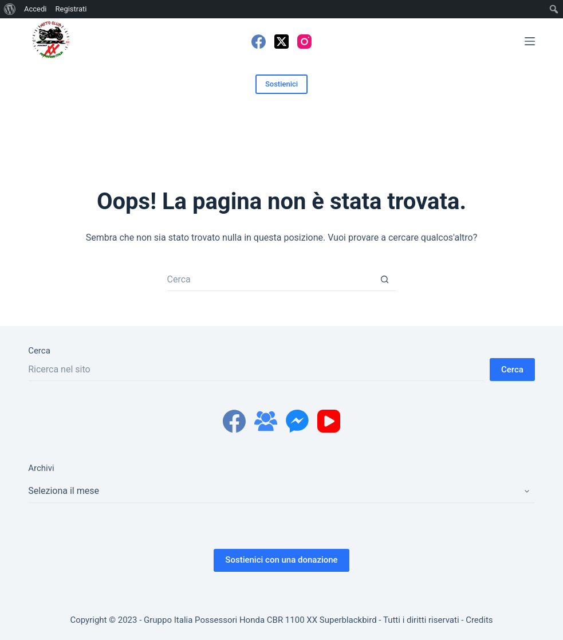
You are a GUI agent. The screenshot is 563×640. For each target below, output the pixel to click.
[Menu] (530, 41)
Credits (479, 620)
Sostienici (281, 84)
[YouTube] (328, 421)
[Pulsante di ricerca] (384, 279)
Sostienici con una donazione (281, 560)
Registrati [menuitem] (70, 9)
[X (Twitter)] (281, 41)
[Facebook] (258, 41)
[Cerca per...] (270, 279)
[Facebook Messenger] (297, 421)
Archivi (41, 468)
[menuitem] (10, 9)
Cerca (39, 350)
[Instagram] (304, 41)
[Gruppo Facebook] (265, 421)
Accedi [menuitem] (35, 9)
